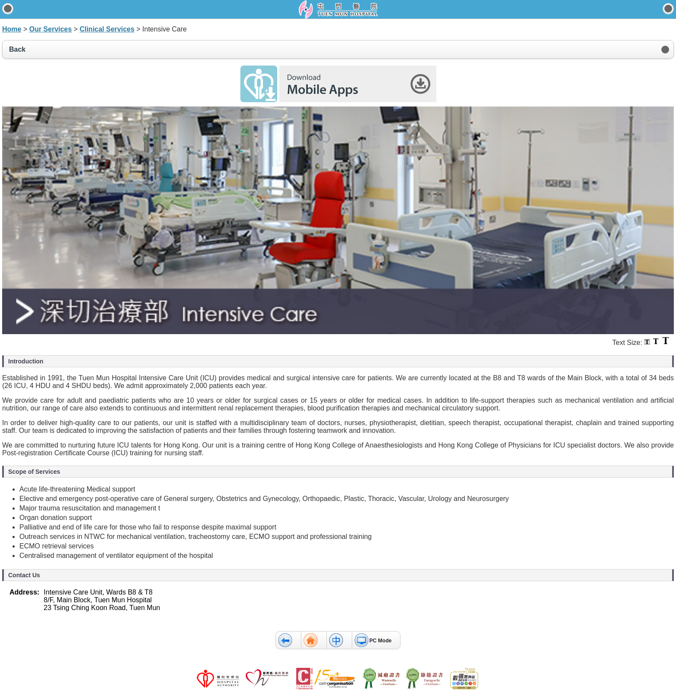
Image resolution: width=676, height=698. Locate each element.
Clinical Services (107, 29)
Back (17, 49)
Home (11, 29)
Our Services (50, 29)
